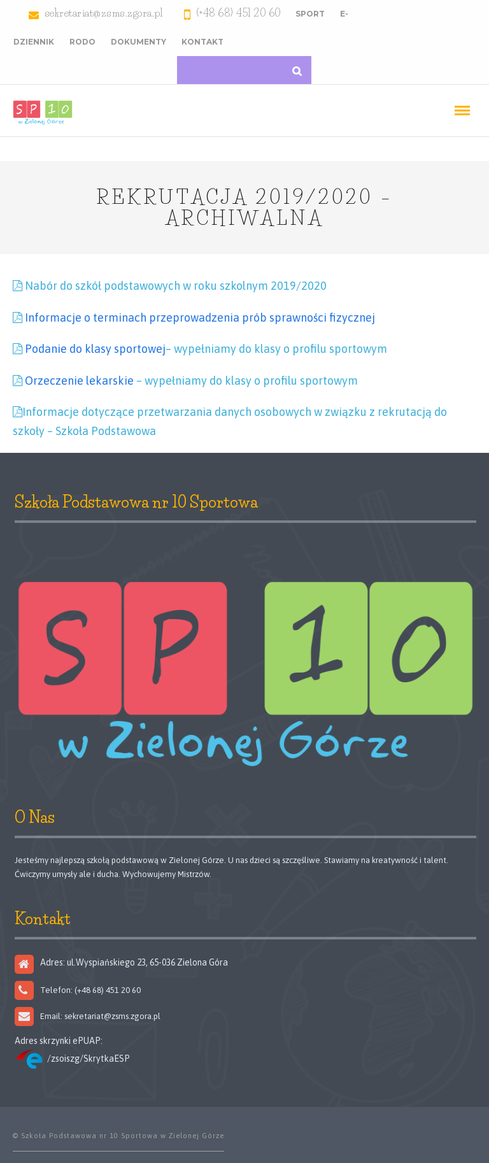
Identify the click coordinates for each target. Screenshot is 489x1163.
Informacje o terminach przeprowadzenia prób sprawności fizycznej (200, 317)
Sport (310, 13)
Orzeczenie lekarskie (79, 380)
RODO (82, 41)
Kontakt (202, 41)
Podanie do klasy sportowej (95, 348)
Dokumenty (138, 41)
